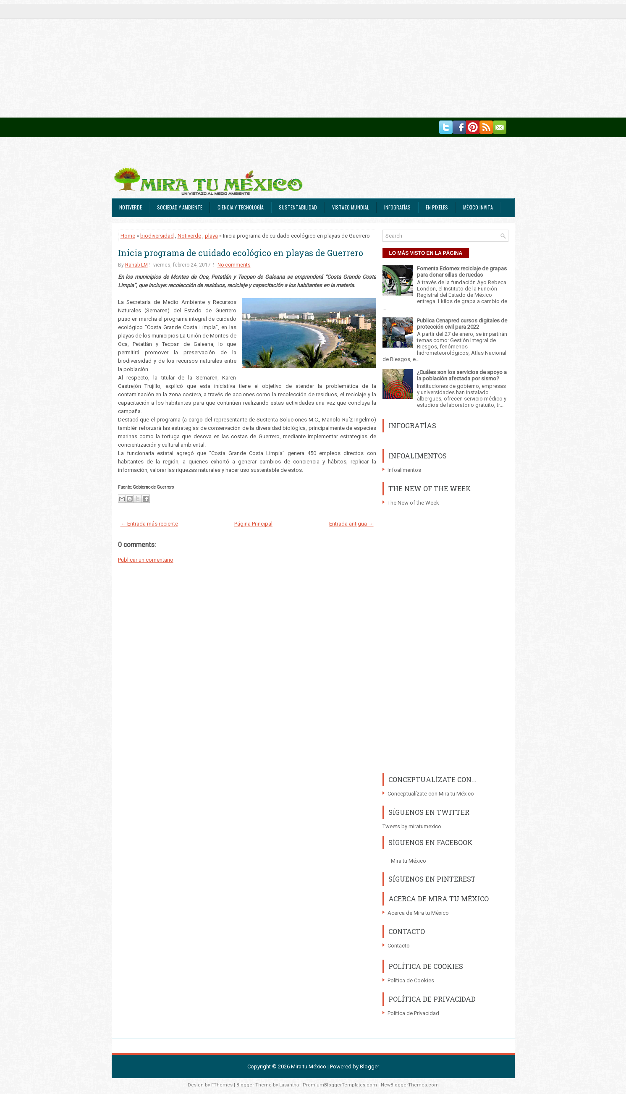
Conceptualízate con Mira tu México (431, 793)
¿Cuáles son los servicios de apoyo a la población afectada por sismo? (462, 375)
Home (127, 236)
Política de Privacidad (413, 1013)
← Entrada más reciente (149, 524)
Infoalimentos (404, 470)
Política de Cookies (411, 980)
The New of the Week (413, 503)
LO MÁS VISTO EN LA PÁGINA (426, 253)
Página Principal (253, 524)
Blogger (369, 1066)
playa (211, 236)
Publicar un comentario (145, 560)
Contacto (399, 945)
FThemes (222, 1085)
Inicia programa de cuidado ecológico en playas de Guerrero (240, 253)
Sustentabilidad (298, 207)
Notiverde (130, 207)
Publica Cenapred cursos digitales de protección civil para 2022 (462, 323)
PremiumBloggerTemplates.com (340, 1085)
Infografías (397, 207)
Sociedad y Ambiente (179, 207)
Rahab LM (136, 265)
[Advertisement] (252, 59)
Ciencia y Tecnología (240, 207)
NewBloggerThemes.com (410, 1085)
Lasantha (289, 1085)
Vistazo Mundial (350, 207)
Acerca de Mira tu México (418, 913)
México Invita (478, 207)
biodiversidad (157, 236)
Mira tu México (408, 861)
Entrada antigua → (351, 524)
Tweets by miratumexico (411, 826)
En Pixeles (437, 207)
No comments (234, 265)
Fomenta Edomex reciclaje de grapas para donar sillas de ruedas (462, 271)
